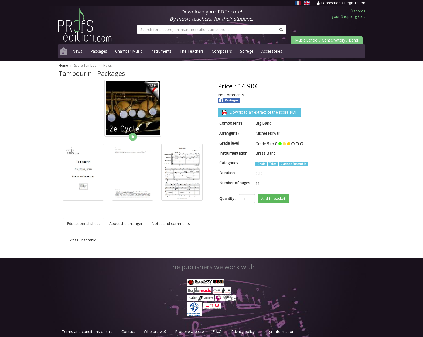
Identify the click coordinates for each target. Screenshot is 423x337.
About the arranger (125, 223)
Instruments (161, 51)
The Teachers (192, 51)
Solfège (246, 51)
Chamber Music (128, 51)
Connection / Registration (341, 2)
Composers (222, 51)
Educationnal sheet (83, 223)
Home (63, 65)
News (77, 51)
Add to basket (273, 198)
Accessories (271, 51)
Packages (98, 51)
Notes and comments (171, 223)
